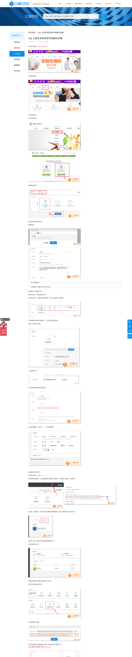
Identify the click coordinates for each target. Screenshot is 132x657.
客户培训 (17, 71)
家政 (74, 21)
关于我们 (118, 4)
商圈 (79, 21)
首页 (60, 4)
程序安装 (17, 42)
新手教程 (17, 60)
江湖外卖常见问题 (64, 21)
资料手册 (17, 48)
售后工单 (108, 4)
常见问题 (17, 54)
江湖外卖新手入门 (50, 21)
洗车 (84, 21)
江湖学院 (99, 4)
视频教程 (17, 65)
